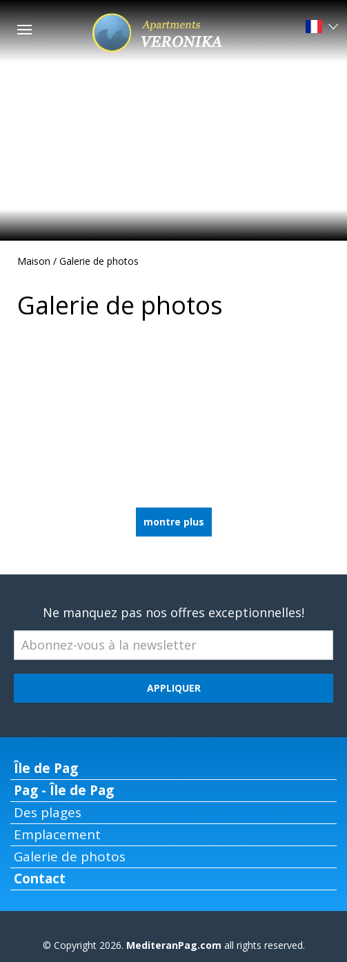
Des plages (47, 812)
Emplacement (57, 834)
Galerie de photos (99, 261)
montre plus (173, 521)
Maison (33, 261)
